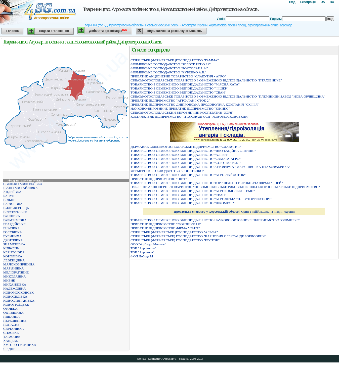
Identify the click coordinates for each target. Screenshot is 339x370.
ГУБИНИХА (12, 236)
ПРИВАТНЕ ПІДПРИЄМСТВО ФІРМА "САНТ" (165, 228)
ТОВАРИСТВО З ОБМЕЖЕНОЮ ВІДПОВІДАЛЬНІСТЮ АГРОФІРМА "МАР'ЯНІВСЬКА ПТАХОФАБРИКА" (210, 167)
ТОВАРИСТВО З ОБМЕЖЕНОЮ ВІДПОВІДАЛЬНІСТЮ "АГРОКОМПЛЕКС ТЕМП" (193, 191)
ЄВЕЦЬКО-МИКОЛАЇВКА (22, 184)
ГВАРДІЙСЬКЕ (14, 224)
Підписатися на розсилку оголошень (174, 31)
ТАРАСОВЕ (11, 337)
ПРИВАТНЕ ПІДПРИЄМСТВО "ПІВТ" (159, 179)
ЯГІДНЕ (9, 349)
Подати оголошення (54, 31)
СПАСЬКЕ (11, 333)
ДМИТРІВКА (13, 240)
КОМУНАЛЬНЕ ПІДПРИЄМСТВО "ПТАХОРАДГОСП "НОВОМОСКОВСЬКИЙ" (190, 116)
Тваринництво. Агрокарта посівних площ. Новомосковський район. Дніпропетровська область (170, 9)
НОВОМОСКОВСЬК (18, 292)
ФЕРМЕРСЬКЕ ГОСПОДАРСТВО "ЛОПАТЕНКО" (167, 171)
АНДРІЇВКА (12, 192)
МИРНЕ (9, 280)
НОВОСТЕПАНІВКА (18, 300)
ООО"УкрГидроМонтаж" (148, 244)
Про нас (141, 358)
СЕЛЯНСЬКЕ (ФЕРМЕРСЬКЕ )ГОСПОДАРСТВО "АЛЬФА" (174, 232)
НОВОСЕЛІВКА (15, 296)
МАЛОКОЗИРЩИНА (18, 264)
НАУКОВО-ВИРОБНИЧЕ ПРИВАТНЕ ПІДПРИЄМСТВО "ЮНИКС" (180, 108)
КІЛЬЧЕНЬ (11, 248)
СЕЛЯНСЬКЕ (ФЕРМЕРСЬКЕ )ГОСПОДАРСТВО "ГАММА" (175, 60)
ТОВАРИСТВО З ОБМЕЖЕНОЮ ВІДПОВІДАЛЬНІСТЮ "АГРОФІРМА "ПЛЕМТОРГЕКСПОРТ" (201, 199)
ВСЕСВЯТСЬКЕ (15, 212)
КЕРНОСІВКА (14, 252)
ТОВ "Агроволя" (142, 252)
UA (322, 2)
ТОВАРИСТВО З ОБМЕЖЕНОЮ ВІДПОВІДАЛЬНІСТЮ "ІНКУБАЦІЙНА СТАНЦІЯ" (193, 151)
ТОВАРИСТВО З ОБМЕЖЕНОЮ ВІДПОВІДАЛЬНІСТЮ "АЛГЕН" (179, 155)
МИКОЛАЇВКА (14, 276)
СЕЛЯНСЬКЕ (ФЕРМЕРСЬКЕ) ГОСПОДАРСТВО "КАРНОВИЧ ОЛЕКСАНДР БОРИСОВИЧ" (198, 236)
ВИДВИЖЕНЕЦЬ (16, 208)
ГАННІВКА (11, 216)
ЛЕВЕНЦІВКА (14, 260)
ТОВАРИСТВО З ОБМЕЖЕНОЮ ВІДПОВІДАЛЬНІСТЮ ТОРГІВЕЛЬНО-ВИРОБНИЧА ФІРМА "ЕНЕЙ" (207, 183)
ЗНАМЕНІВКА (14, 244)
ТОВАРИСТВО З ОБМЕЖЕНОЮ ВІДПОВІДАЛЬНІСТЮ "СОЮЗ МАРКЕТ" (186, 163)
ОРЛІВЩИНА (13, 312)
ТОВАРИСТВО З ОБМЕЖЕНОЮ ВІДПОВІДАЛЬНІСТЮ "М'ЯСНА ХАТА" (185, 84)
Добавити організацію (108, 30)
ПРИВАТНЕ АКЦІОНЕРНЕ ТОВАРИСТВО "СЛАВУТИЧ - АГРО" (178, 76)
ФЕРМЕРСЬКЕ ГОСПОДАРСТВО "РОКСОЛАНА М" (169, 68)
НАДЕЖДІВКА (14, 288)
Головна (12, 31)
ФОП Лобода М (142, 256)
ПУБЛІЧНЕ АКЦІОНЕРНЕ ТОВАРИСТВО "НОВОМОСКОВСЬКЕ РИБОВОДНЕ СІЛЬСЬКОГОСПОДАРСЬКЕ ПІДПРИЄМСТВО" (225, 187)
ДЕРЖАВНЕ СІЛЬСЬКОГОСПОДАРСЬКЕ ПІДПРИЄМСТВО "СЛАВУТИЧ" (186, 147)
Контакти (154, 358)
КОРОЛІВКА (12, 256)
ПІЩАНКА (11, 316)
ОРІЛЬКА (10, 308)
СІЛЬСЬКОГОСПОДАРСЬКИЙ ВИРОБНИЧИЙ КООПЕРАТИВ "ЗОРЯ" (182, 112)
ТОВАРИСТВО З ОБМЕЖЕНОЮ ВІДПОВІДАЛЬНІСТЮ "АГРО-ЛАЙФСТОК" (188, 175)
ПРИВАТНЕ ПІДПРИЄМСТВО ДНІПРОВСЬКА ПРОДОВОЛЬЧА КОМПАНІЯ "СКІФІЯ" (195, 104)
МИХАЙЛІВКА (14, 284)
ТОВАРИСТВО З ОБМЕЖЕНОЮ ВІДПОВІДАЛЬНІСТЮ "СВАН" (178, 92)
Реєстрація (308, 2)
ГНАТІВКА (11, 228)
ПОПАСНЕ (11, 325)
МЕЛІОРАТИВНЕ (16, 272)
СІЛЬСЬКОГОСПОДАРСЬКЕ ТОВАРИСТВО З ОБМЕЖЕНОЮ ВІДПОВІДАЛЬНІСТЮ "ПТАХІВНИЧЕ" (206, 80)
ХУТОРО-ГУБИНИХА (19, 345)
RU (332, 2)
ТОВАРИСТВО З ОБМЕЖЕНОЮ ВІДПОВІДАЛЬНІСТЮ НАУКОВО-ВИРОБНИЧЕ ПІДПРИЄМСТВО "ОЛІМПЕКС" (215, 220)
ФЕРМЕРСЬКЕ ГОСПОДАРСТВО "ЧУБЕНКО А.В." (168, 72)
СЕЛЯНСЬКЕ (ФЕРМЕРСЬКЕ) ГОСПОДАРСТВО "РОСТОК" (175, 240)
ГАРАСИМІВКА (15, 220)
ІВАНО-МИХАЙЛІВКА (20, 188)
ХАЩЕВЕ (10, 341)
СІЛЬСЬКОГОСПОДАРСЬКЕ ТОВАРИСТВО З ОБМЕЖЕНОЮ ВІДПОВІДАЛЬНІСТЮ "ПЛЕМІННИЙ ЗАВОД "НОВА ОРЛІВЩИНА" (228, 96)
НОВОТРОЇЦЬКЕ (16, 304)
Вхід (292, 2)
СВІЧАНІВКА (13, 329)
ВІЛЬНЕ (9, 200)
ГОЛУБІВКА (12, 232)
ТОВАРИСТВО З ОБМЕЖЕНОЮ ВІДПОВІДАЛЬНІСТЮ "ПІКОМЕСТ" (183, 203)
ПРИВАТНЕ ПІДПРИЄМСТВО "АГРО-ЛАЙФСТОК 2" (170, 100)
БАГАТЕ (9, 196)
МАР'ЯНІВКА (13, 268)
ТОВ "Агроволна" (143, 248)
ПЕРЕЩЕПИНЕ (14, 320)
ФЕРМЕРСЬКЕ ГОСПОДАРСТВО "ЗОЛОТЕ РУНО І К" (171, 64)
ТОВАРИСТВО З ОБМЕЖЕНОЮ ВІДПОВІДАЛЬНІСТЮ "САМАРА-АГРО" (186, 159)
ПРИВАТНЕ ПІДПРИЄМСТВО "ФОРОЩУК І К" (166, 224)
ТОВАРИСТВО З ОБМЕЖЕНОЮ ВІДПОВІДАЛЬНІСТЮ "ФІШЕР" (179, 88)
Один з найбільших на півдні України (234, 211)
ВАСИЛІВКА (12, 204)
